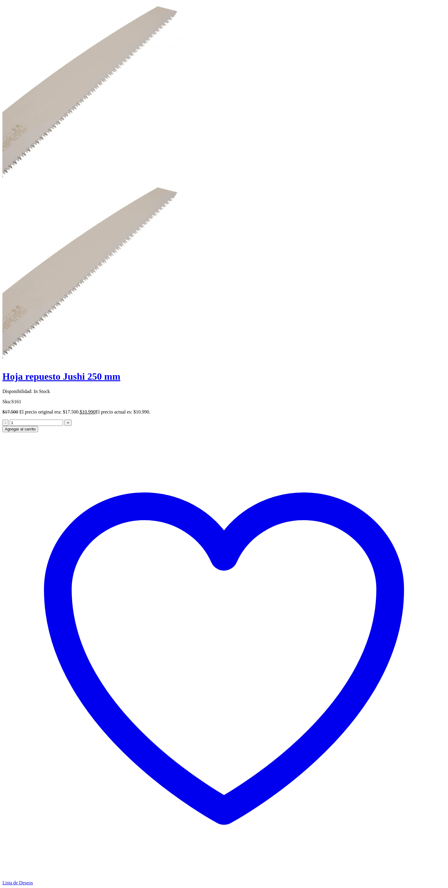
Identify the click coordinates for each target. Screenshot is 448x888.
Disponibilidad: (17, 391)
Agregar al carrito (20, 429)
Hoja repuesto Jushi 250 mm (61, 376)
